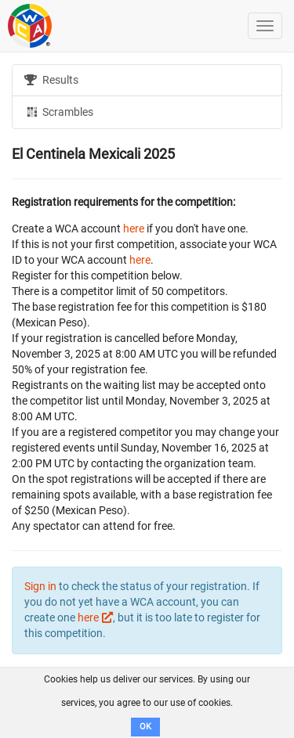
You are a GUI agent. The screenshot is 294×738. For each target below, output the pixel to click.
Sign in (40, 586)
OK (145, 727)
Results (51, 80)
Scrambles (58, 111)
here (133, 228)
